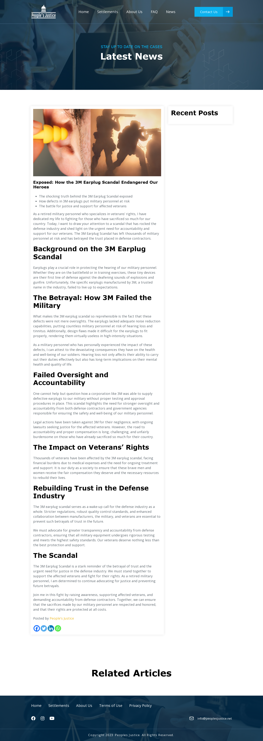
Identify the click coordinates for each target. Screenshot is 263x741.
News (170, 11)
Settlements (107, 11)
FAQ (154, 11)
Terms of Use (110, 705)
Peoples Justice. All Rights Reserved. (144, 735)
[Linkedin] (51, 628)
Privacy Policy (140, 705)
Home (83, 11)
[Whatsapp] (58, 628)
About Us (134, 11)
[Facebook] (37, 628)
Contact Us (216, 12)
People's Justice (62, 618)
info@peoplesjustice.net (214, 718)
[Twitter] (44, 628)
